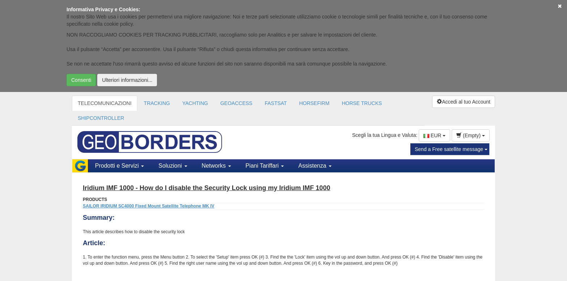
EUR (434, 135)
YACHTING (195, 103)
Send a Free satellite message (451, 149)
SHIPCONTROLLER (101, 118)
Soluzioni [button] (172, 166)
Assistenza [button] (315, 166)
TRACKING (157, 103)
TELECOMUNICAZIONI (105, 103)
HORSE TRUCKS (362, 103)
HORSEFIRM (314, 103)
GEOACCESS (236, 103)
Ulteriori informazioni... (127, 80)
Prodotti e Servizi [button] (119, 166)
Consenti (81, 80)
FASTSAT (276, 103)
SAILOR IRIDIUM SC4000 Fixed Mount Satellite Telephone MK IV (148, 206)
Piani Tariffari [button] (265, 166)
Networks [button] (216, 166)
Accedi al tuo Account (463, 102)
